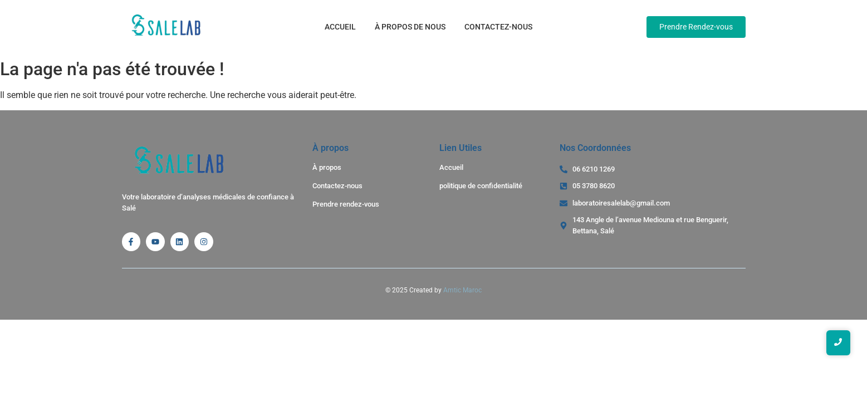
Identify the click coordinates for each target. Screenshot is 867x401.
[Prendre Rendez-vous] (696, 27)
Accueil (340, 26)
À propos (326, 167)
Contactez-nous (498, 26)
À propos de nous (410, 26)
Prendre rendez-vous (345, 204)
